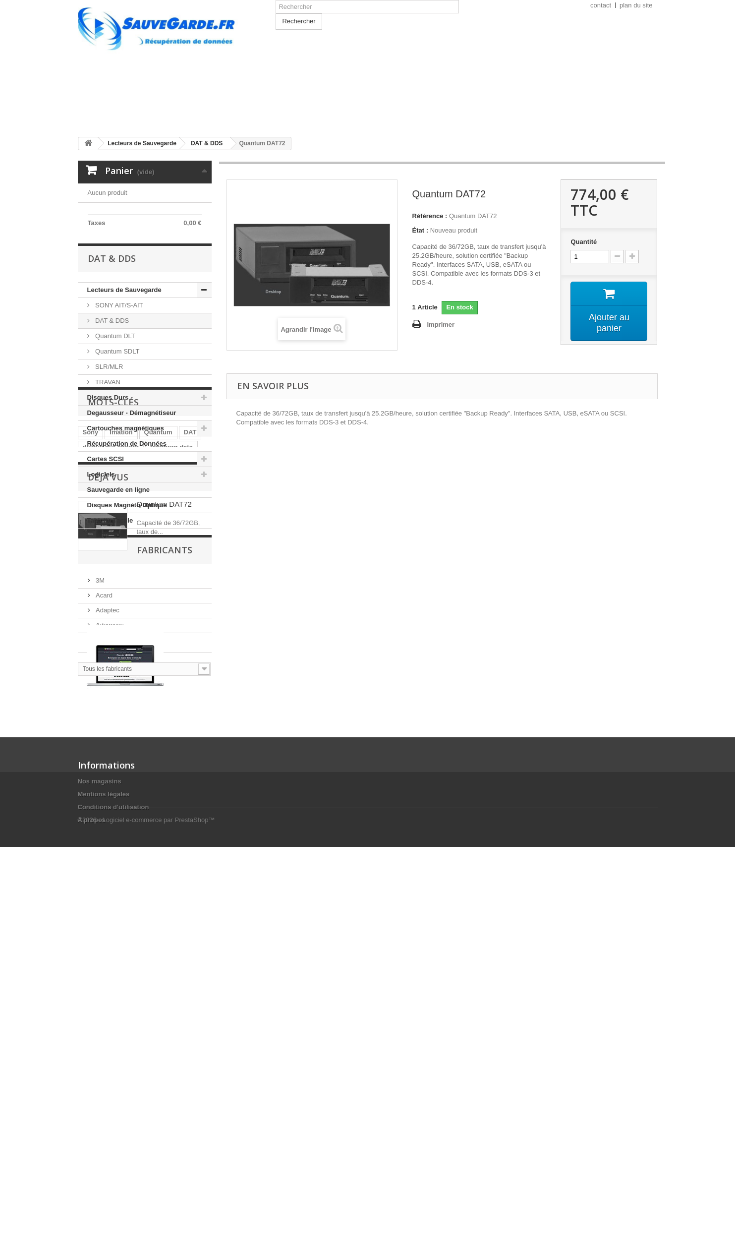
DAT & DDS (111, 400)
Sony (91, 667)
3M (99, 880)
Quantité (583, 241)
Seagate (128, 697)
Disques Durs (108, 476)
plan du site (636, 5)
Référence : (430, 216)
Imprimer (441, 324)
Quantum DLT (114, 415)
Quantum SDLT (117, 430)
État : (420, 230)
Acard (103, 895)
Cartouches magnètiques (125, 507)
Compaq (107, 940)
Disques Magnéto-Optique (127, 584)
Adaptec (106, 910)
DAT (190, 667)
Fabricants (115, 854)
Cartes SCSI (105, 538)
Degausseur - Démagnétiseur (131, 492)
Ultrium (94, 697)
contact (600, 5)
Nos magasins (99, 1146)
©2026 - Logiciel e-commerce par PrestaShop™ (146, 1221)
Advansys (109, 925)
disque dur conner (111, 682)
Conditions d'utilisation (113, 1172)
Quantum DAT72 (164, 777)
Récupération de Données (127, 523)
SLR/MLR (108, 446)
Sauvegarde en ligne (118, 569)
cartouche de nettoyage (119, 712)
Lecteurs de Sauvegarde (124, 369)
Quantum (158, 667)
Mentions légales (104, 1159)
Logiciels (101, 553)
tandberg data (171, 682)
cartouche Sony (177, 697)
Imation (121, 667)
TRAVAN (107, 461)
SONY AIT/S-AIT (118, 384)
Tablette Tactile (110, 599)
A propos (92, 1185)
